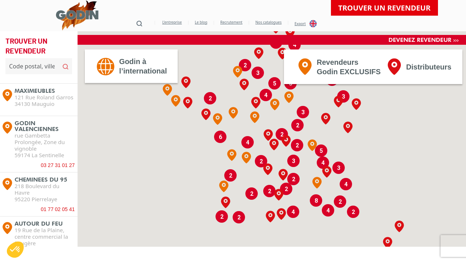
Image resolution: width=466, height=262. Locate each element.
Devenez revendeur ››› (423, 53)
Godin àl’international (143, 79)
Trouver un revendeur (384, 8)
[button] (233, 126)
